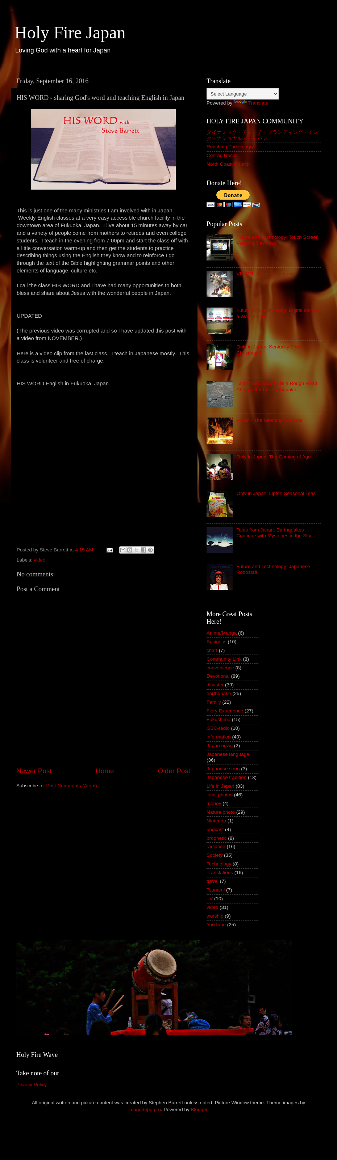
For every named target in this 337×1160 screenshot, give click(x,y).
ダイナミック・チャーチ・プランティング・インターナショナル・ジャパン (262, 135)
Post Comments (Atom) (71, 785)
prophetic (217, 838)
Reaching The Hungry (230, 146)
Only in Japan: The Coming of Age (273, 457)
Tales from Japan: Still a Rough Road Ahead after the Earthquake (276, 386)
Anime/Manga (222, 633)
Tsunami (216, 890)
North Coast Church (228, 164)
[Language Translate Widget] (243, 94)
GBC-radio (218, 728)
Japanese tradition (226, 777)
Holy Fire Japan (70, 32)
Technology (219, 864)
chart (212, 650)
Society (214, 855)
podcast (215, 829)
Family (214, 702)
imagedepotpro (144, 1109)
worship (215, 916)
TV (210, 898)
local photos (220, 794)
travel (213, 881)
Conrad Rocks (222, 155)
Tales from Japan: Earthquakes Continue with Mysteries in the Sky (273, 532)
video (39, 560)
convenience (220, 667)
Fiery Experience (225, 711)
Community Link (224, 659)
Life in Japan (220, 786)
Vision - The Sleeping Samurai (269, 420)
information (219, 737)
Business (216, 641)
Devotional (218, 676)
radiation (216, 846)
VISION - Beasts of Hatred (265, 273)
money (214, 803)
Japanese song (223, 768)
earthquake (219, 693)
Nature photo (221, 812)
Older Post (174, 771)
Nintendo (216, 821)
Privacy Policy (31, 1084)
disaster (215, 684)
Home (105, 771)
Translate (251, 103)
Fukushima (218, 719)
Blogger (199, 1109)
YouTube (216, 924)
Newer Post (34, 771)
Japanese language (228, 754)
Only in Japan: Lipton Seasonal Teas (276, 493)
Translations (220, 872)
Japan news (220, 745)
